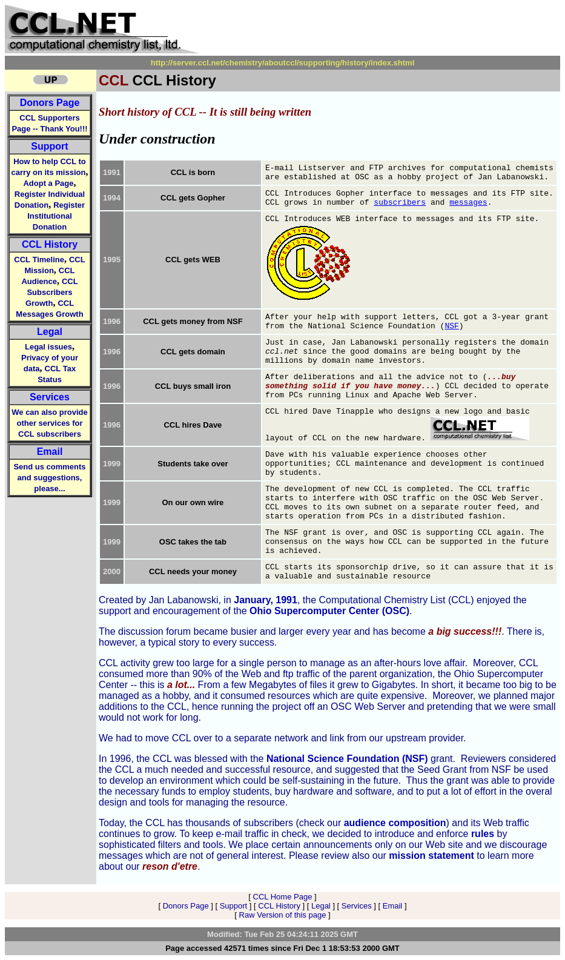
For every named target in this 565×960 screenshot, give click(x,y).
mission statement (431, 855)
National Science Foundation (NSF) (347, 758)
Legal (49, 331)
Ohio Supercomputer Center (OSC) (329, 611)
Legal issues (48, 346)
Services (50, 397)
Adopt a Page (48, 183)
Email (50, 451)
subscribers (400, 202)
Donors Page (50, 103)
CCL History (50, 244)
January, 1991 (265, 600)
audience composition (395, 823)
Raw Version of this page (282, 914)
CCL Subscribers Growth (51, 292)
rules (482, 834)
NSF (451, 326)
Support (49, 146)
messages (468, 202)
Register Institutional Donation (56, 215)
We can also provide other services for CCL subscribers (49, 423)
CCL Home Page (282, 896)
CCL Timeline (39, 259)
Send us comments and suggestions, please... (49, 477)
